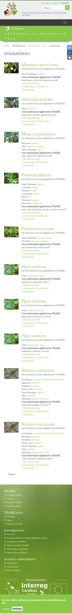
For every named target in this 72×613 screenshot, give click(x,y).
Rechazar (17, 609)
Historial (10, 498)
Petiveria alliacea (36, 174)
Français (46, 2)
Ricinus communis (38, 370)
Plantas (10, 520)
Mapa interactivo (14, 506)
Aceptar (6, 608)
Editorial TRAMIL (14, 495)
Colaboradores (13, 566)
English (55, 2)
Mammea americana (40, 64)
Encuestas (11, 534)
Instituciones (12, 563)
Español (65, 2)
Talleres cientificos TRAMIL (18, 545)
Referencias (28, 89)
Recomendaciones (31, 83)
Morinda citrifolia (37, 99)
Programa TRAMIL (14, 502)
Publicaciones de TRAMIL (17, 548)
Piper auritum (34, 266)
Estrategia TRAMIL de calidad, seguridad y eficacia (27, 537)
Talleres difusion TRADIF (17, 552)
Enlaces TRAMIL (14, 570)
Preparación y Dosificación (36, 86)
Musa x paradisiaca (39, 134)
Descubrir (11, 516)
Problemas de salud (14, 523)
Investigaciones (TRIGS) (16, 541)
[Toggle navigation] (65, 22)
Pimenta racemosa (38, 228)
